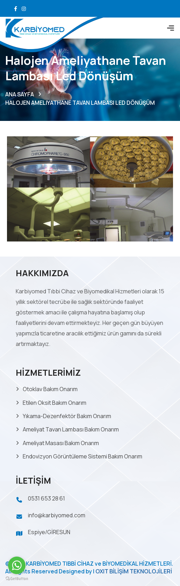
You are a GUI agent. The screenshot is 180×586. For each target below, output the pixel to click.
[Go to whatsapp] (17, 565)
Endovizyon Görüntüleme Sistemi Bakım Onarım (82, 456)
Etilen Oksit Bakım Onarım (54, 403)
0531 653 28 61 (46, 498)
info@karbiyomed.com (56, 515)
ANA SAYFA (19, 94)
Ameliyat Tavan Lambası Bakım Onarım (71, 429)
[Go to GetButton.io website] (17, 579)
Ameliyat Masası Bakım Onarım (61, 443)
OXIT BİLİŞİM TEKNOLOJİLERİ (133, 571)
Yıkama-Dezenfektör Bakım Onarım (67, 416)
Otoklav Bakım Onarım (50, 389)
